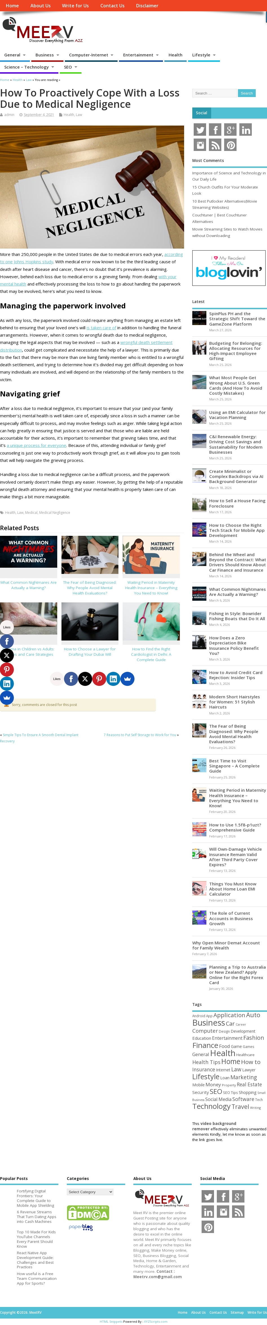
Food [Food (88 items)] (224, 1046)
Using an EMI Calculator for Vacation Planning (237, 414)
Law (79, 114)
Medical (31, 512)
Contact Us (112, 6)
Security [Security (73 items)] (200, 1092)
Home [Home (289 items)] (230, 1061)
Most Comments (208, 160)
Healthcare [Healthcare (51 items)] (245, 1054)
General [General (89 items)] (200, 1054)
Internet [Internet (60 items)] (223, 1069)
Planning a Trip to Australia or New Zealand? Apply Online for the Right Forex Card (237, 974)
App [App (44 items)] (209, 1016)
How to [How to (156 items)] (251, 1062)
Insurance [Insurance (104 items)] (203, 1069)
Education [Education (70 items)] (201, 1038)
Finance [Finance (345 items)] (205, 1045)
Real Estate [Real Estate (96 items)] (249, 1084)
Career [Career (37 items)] (241, 1024)
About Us (40, 6)
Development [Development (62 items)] (243, 1031)
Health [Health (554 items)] (222, 1053)
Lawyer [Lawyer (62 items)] (248, 1069)
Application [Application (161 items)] (229, 1015)
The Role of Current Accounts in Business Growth (231, 918)
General (12, 55)
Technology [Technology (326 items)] (211, 1106)
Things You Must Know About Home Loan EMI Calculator (232, 889)
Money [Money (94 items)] (213, 1084)
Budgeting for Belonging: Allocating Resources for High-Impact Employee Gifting (235, 350)
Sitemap (237, 1312)
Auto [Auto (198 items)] (253, 1014)
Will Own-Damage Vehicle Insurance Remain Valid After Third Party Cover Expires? (235, 856)
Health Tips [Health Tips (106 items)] (206, 1062)
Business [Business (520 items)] (208, 1022)
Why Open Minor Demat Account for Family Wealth (226, 945)
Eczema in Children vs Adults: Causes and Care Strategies (28, 651)
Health (175, 55)
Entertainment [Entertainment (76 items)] (227, 1038)
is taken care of (101, 327)
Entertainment (138, 55)
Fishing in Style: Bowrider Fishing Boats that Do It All (237, 616)
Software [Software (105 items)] (243, 1099)
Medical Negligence (54, 512)
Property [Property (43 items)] (229, 1085)
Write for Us (75, 6)
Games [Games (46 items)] (248, 1046)
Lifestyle (201, 55)
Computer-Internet (88, 55)
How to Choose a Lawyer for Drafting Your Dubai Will (90, 651)
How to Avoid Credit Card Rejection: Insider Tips (235, 675)
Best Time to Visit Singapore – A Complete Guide (234, 766)
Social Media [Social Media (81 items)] (218, 1099)
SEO (68, 67)
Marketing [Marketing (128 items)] (243, 1077)
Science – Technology (26, 67)
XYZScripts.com (155, 1321)
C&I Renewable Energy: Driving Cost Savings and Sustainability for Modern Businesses (235, 444)
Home (12, 6)
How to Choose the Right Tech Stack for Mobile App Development (237, 530)
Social (201, 112)
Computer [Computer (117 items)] (205, 1030)
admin (9, 114)
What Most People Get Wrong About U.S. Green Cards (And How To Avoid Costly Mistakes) (235, 385)
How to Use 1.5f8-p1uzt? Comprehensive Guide (235, 827)
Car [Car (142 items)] (230, 1023)
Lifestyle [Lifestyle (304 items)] (205, 1076)
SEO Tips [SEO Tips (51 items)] (230, 1092)
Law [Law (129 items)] (236, 1069)
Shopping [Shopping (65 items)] (248, 1092)
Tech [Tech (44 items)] (259, 1099)
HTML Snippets (111, 1321)
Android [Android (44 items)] (198, 1016)
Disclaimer (147, 6)
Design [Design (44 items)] (224, 1031)
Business (45, 55)
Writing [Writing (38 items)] (255, 1107)
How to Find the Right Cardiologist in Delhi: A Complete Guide (151, 654)
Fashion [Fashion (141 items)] (253, 1037)
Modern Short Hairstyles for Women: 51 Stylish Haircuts (234, 702)
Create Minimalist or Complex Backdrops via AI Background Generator (236, 476)
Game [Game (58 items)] (236, 1046)
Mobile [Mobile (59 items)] (198, 1084)
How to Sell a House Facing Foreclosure (237, 503)
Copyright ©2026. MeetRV (20, 1312)
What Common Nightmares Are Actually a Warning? (28, 585)
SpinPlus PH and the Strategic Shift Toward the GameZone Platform (237, 318)
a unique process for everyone (36, 445)
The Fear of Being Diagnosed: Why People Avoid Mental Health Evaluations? (89, 588)
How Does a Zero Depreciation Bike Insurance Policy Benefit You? (234, 645)
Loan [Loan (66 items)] (225, 1077)
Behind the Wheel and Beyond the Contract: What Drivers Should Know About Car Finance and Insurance (237, 562)
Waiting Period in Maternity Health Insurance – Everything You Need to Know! (151, 588)
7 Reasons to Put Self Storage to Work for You (140, 734)
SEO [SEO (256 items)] (216, 1091)
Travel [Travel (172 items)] (240, 1106)
